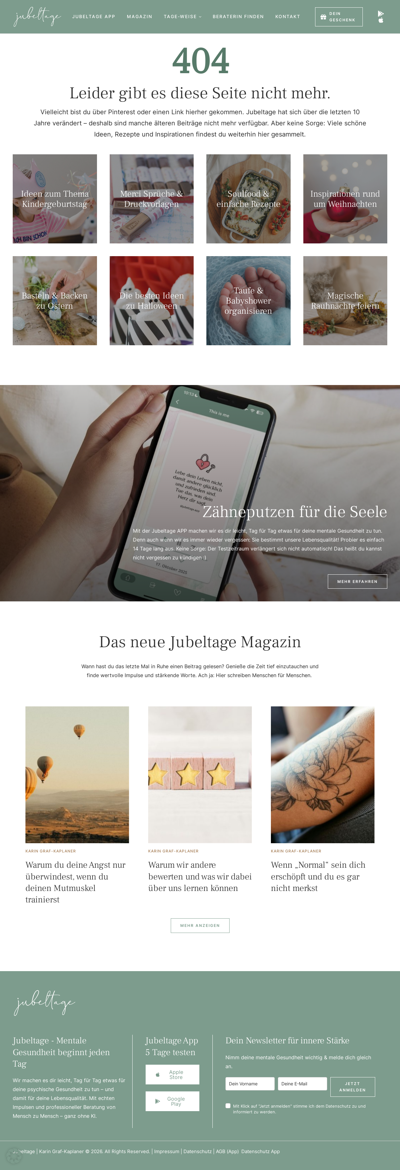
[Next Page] (200, 925)
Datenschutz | (199, 1151)
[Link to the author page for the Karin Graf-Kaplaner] (50, 851)
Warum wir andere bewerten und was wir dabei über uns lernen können (200, 876)
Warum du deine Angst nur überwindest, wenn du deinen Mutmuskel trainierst (75, 882)
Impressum (166, 1151)
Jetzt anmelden (352, 1086)
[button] (200, 17)
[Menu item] (93, 16)
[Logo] (35, 16)
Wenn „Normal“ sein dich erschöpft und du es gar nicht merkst (318, 876)
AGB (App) (228, 1151)
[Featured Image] (77, 774)
